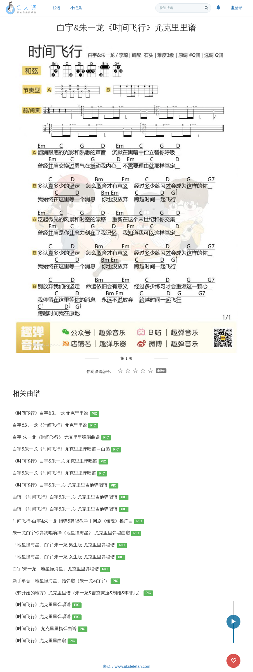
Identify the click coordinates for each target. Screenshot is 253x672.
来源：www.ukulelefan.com (126, 666)
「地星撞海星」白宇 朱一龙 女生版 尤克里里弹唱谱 (69, 557)
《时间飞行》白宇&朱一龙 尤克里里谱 (56, 414)
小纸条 (76, 8)
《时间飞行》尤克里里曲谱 (45, 641)
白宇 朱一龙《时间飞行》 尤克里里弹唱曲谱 (62, 438)
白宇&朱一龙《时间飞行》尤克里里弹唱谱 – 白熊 (67, 449)
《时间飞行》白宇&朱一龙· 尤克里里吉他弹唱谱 (65, 485)
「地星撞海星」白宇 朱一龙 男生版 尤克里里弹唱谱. (70, 545)
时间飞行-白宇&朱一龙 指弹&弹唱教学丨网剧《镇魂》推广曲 (78, 522)
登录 (236, 8)
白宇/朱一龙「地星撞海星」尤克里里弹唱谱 (61, 569)
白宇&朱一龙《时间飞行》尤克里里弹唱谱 (60, 473)
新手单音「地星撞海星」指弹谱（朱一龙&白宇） (66, 581)
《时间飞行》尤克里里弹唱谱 (47, 605)
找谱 (56, 8)
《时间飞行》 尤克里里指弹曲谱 (50, 629)
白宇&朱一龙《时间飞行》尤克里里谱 (55, 426)
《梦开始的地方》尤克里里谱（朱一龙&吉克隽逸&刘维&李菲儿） (83, 593)
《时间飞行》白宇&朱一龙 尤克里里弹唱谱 (60, 461)
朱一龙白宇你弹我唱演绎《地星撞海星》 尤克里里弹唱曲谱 (77, 533)
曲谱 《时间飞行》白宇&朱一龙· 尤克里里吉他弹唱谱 (70, 498)
